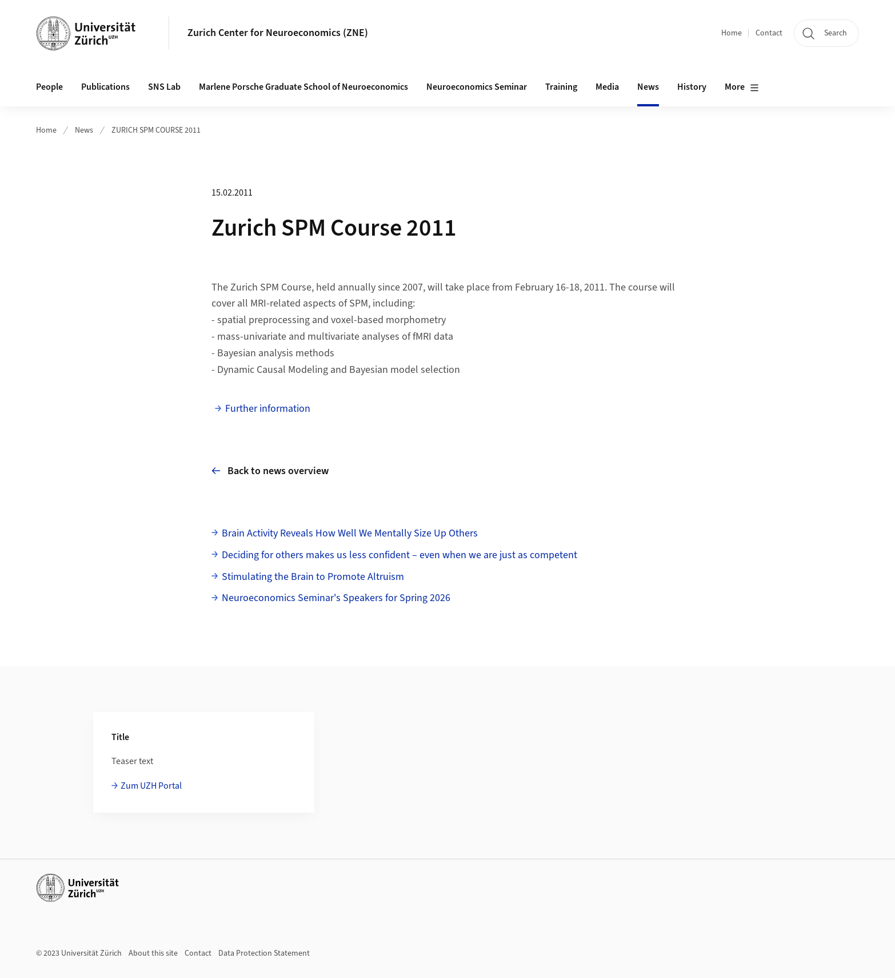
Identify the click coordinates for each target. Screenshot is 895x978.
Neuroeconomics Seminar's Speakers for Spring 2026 (336, 598)
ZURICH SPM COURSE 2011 (156, 130)
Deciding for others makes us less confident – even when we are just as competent (399, 555)
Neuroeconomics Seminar (476, 87)
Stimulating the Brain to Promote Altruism (313, 577)
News (648, 87)
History (691, 87)
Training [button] (561, 87)
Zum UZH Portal (151, 786)
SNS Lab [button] (164, 87)
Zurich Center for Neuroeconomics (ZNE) (277, 33)
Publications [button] (105, 87)
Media (607, 87)
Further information (267, 408)
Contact (769, 33)
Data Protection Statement (264, 953)
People (49, 87)
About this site (153, 953)
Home (731, 33)
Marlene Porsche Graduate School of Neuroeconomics (303, 87)
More (742, 87)
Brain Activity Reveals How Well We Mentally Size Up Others (350, 533)
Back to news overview (270, 471)
